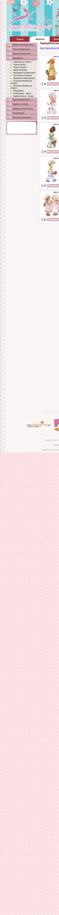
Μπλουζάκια (18, 91)
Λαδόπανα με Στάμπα (22, 62)
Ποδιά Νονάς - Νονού (22, 93)
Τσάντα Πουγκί (19, 65)
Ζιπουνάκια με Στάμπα (22, 75)
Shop (42, 48)
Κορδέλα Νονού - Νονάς (23, 96)
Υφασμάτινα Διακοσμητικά (24, 78)
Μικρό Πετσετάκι (20, 70)
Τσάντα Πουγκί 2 (20, 67)
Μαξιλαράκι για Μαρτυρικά (24, 73)
